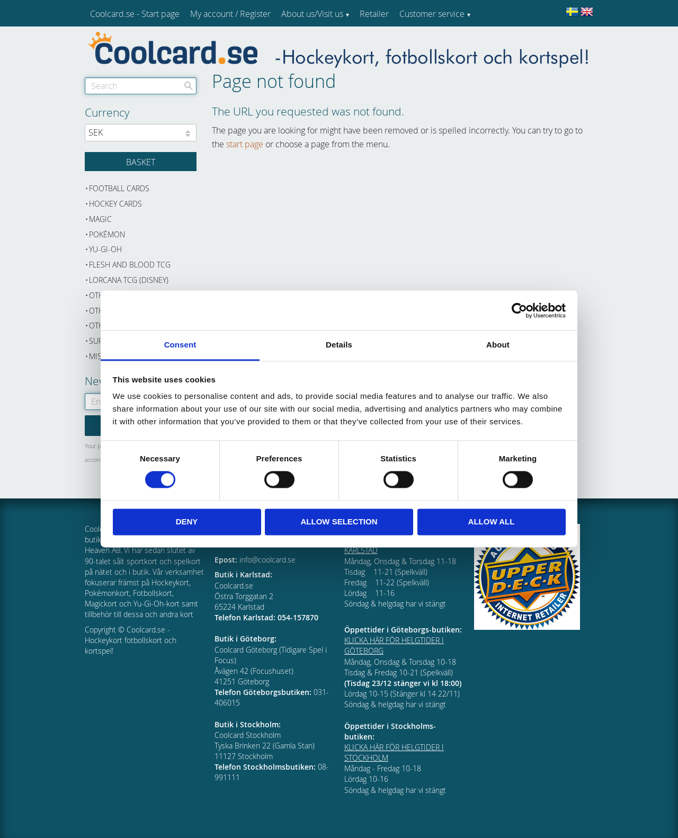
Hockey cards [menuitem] (115, 204)
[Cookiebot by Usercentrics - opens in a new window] (519, 310)
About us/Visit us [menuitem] (312, 14)
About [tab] (498, 344)
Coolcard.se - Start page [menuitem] (135, 14)
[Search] (189, 86)
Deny (187, 521)
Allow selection (339, 521)
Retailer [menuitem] (374, 14)
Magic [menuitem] (100, 219)
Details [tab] (339, 344)
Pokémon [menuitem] (107, 234)
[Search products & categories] (141, 85)
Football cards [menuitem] (119, 188)
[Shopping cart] (141, 161)
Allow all (491, 521)
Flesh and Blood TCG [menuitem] (130, 265)
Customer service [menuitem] (432, 14)
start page (244, 144)
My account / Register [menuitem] (230, 14)
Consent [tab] (180, 344)
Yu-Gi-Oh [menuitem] (105, 249)
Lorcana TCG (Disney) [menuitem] (128, 280)
